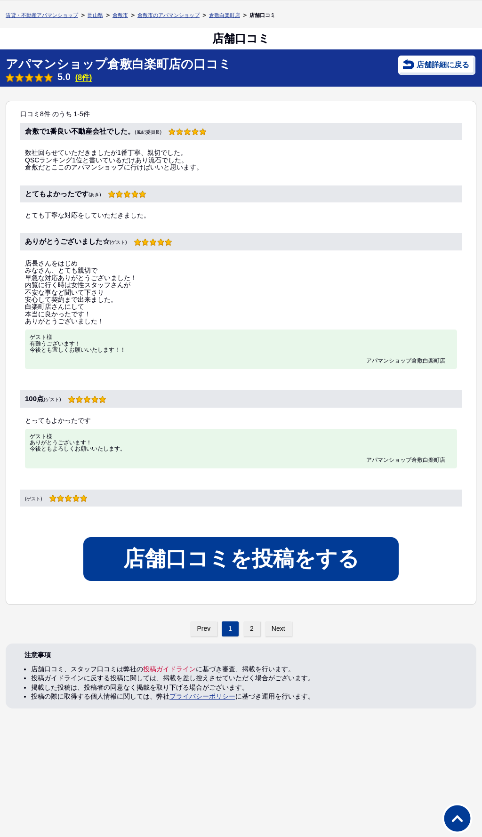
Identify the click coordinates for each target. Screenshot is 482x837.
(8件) (83, 77)
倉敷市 (120, 15)
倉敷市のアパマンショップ (168, 15)
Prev (203, 628)
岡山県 (95, 15)
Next (278, 628)
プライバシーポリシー (202, 696)
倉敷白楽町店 (224, 15)
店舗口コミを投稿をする (241, 559)
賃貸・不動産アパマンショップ (42, 15)
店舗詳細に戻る (443, 65)
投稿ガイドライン (169, 669)
